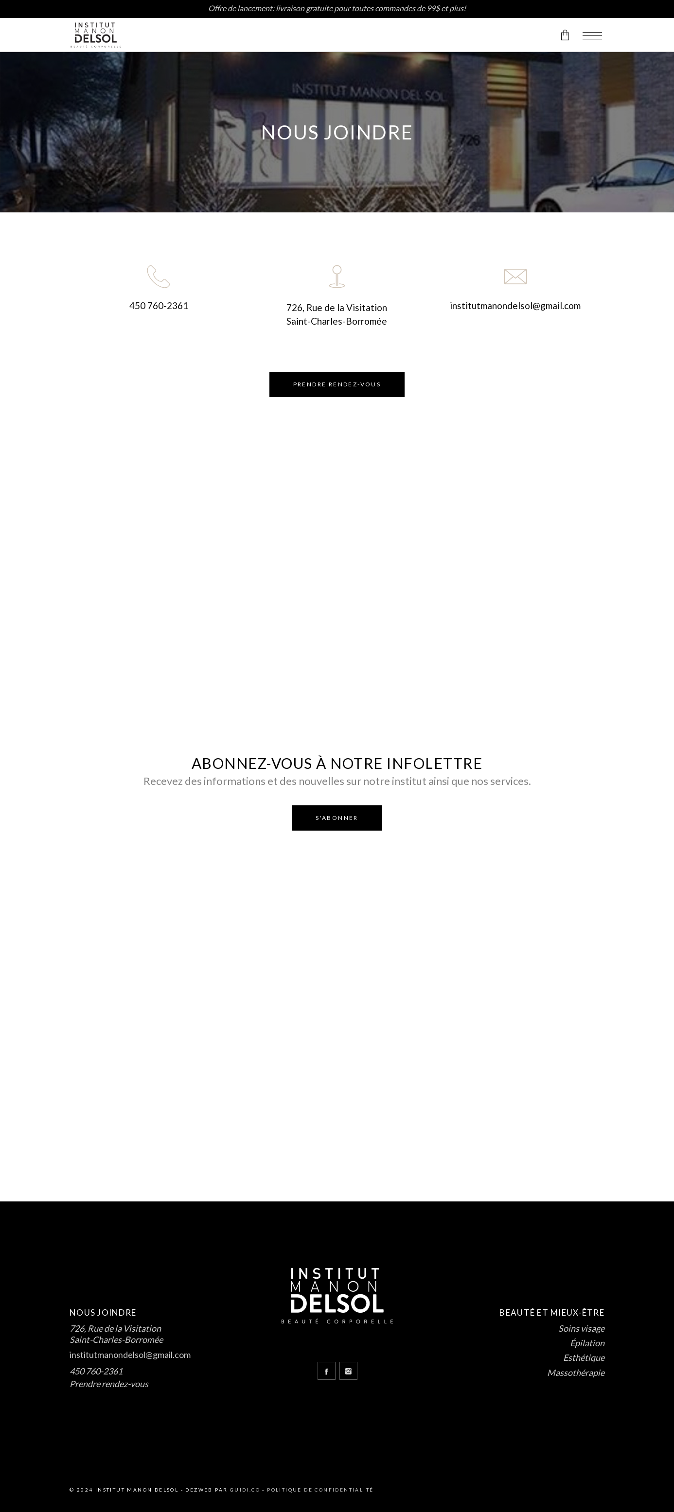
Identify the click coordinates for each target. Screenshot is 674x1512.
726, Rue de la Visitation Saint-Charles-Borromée (116, 1334)
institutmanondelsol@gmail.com (515, 305)
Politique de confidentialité (320, 1490)
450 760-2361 (158, 305)
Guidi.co (245, 1490)
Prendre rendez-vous (109, 1383)
